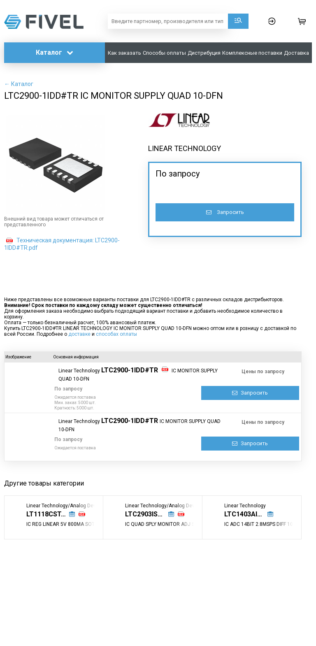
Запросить (225, 212)
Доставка (296, 53)
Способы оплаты (164, 53)
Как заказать (124, 53)
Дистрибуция (204, 53)
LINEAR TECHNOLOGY (184, 148)
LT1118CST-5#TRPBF (51, 514)
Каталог (54, 52)
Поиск (238, 21)
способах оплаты (116, 334)
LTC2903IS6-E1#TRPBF (149, 514)
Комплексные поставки (252, 53)
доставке (79, 334)
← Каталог (18, 84)
